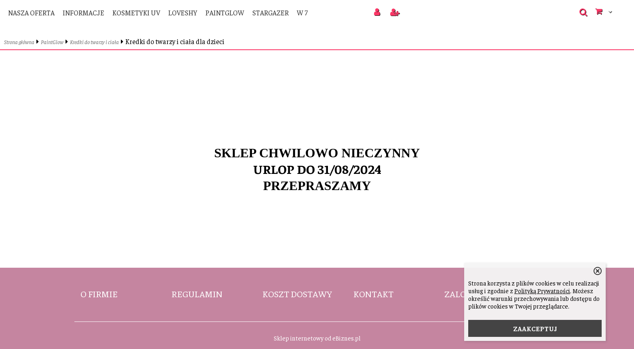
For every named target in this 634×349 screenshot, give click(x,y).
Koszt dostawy (297, 293)
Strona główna (19, 41)
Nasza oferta (31, 12)
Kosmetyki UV (136, 12)
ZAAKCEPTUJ (535, 328)
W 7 (302, 12)
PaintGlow (224, 12)
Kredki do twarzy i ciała (94, 41)
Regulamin (196, 293)
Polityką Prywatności (542, 290)
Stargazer (270, 12)
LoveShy (182, 12)
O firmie (99, 293)
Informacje (83, 12)
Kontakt (373, 293)
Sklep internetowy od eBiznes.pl (317, 338)
